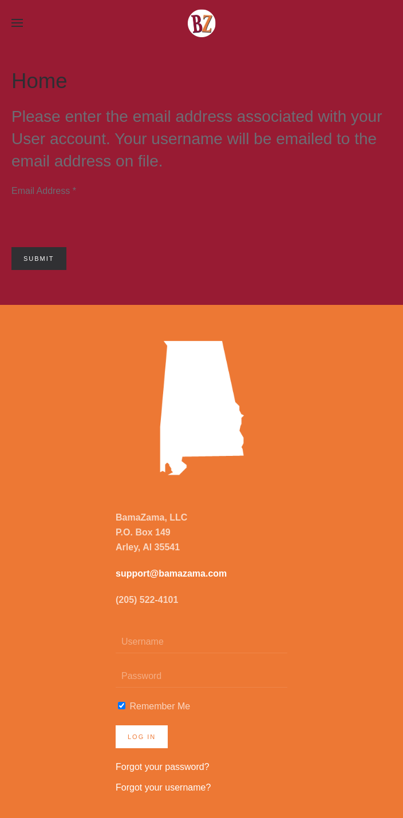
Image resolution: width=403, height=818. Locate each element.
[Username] (201, 641)
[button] (17, 23)
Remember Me (154, 706)
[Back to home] (201, 23)
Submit (38, 258)
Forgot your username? (163, 787)
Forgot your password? (163, 767)
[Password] (201, 676)
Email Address (43, 191)
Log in (142, 736)
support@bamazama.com (171, 573)
